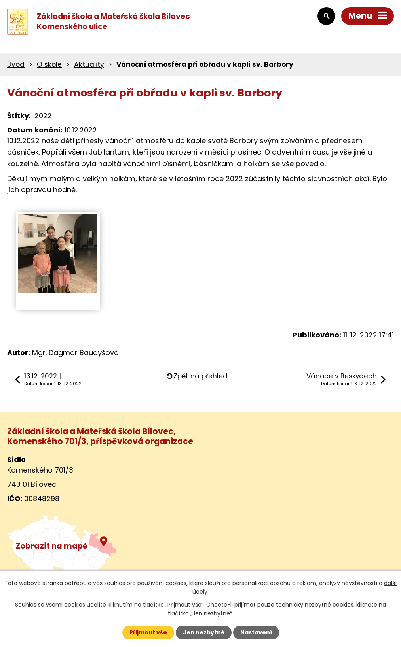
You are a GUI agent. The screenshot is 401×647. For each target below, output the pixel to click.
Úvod (16, 64)
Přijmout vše (148, 632)
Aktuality (89, 64)
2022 (43, 116)
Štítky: (19, 116)
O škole (49, 64)
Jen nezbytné (203, 632)
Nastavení (256, 632)
